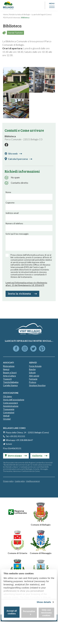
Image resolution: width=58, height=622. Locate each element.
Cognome (10, 202)
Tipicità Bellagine (10, 382)
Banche (32, 369)
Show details (44, 602)
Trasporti (7, 379)
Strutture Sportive (37, 385)
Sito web (15, 153)
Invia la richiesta (22, 293)
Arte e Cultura (9, 376)
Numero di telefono (14, 223)
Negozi (6, 369)
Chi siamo (7, 396)
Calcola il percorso (20, 159)
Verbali (6, 415)
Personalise (29, 612)
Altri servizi (34, 376)
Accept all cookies (11, 612)
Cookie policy (20, 481)
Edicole (32, 372)
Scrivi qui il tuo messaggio (17, 234)
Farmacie (33, 379)
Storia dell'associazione (13, 399)
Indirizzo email (12, 213)
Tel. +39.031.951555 (15, 436)
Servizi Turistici (15, 32)
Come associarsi (10, 403)
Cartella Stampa (10, 385)
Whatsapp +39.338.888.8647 (19, 440)
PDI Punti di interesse (11, 17)
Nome (8, 192)
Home (5, 14)
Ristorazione (8, 366)
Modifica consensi (33, 481)
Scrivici (9, 444)
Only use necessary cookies (46, 613)
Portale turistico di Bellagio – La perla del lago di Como (30, 14)
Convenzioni (8, 412)
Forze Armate (35, 366)
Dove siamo (16, 455)
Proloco (32, 382)
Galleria (39, 455)
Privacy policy (8, 481)
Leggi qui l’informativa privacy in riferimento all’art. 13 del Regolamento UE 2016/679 (26, 283)
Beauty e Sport (10, 372)
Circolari (7, 419)
